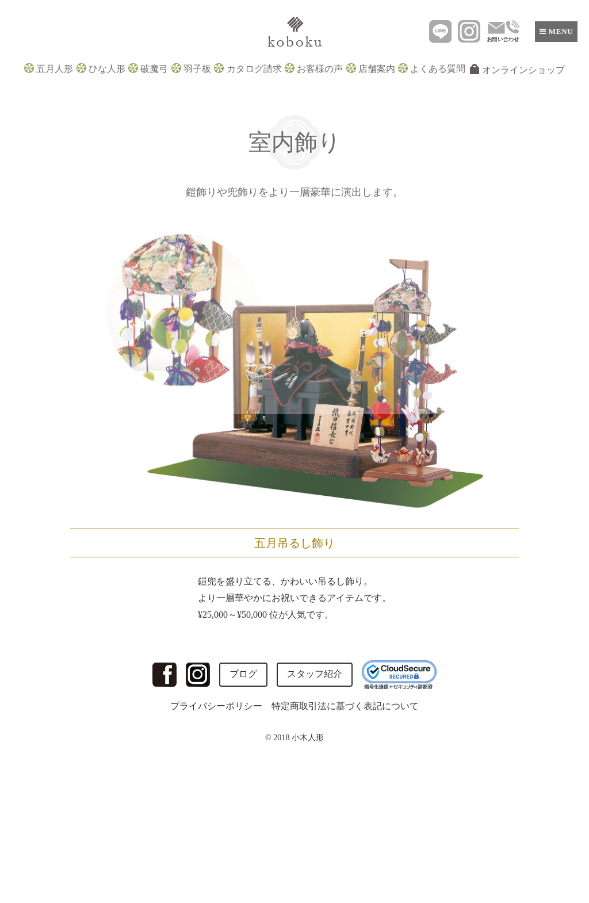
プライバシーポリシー (216, 706)
